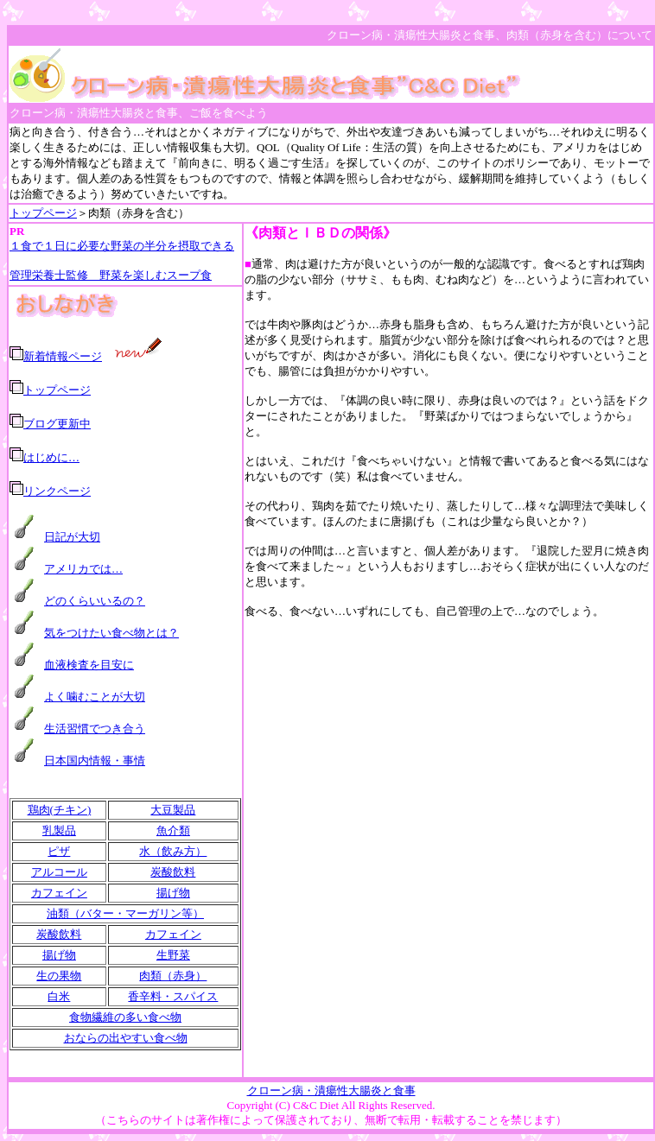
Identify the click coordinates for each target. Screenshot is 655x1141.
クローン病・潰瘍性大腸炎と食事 (331, 1090)
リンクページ (57, 491)
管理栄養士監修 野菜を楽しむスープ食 (111, 275)
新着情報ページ (62, 356)
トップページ (43, 212)
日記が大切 (72, 536)
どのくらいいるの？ (94, 600)
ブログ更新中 (57, 423)
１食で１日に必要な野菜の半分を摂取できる (122, 245)
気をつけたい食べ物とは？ (111, 632)
